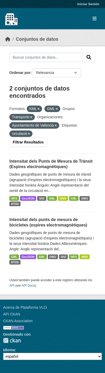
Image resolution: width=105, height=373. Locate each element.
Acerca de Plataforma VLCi (25, 307)
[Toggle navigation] (94, 19)
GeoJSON (28, 198)
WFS (14, 198)
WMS (63, 198)
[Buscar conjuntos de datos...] (45, 57)
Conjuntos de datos (37, 39)
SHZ (41, 198)
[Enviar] (89, 57)
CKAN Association (18, 321)
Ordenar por (19, 73)
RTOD (15, 203)
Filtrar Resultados (28, 142)
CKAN (12, 340)
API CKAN (11, 314)
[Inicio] (7, 39)
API (12, 285)
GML (52, 198)
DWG (84, 198)
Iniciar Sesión (88, 4)
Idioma (9, 350)
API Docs (28, 285)
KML (74, 198)
